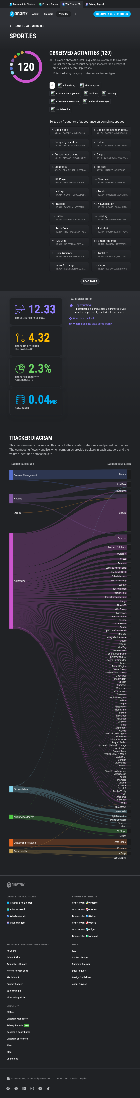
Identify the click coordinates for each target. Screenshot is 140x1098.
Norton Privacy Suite (17, 971)
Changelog (12, 1059)
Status (10, 1012)
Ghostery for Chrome (85, 903)
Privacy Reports (18, 1025)
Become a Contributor (112, 14)
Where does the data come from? (90, 324)
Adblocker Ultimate (17, 964)
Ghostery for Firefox (84, 909)
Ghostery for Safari (84, 916)
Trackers (48, 14)
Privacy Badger (15, 984)
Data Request (79, 971)
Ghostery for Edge (83, 929)
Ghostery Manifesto (17, 1019)
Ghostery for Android (85, 936)
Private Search (48, 4)
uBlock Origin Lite (16, 997)
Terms (59, 1079)
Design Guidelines (81, 977)
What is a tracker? (81, 318)
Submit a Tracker (81, 964)
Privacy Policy (71, 1079)
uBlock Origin (14, 991)
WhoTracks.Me (71, 4)
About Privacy (79, 984)
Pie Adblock (13, 977)
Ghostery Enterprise (17, 1039)
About (35, 14)
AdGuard (11, 951)
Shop (9, 1045)
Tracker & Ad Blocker (22, 4)
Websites (63, 14)
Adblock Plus (13, 957)
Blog (9, 1052)
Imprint (83, 1079)
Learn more (117, 312)
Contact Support (80, 957)
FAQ (74, 951)
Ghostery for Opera (84, 923)
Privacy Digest (94, 4)
